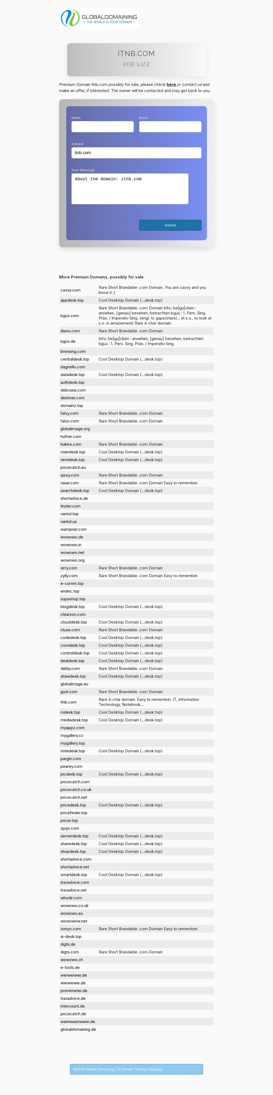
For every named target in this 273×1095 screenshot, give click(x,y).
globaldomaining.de (78, 1034)
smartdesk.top (74, 879)
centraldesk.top (75, 364)
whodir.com (71, 903)
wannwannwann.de (78, 1026)
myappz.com (73, 733)
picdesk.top (71, 779)
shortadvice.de (74, 503)
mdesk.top (70, 717)
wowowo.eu (72, 918)
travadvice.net (74, 895)
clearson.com (73, 619)
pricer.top (69, 825)
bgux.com (70, 320)
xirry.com (69, 573)
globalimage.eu (74, 689)
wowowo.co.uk (75, 910)
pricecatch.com (75, 787)
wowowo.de (72, 542)
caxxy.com (71, 295)
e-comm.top (72, 588)
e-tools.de (70, 972)
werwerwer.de (74, 980)
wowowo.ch (72, 965)
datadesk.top (73, 379)
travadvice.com (75, 887)
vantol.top (70, 519)
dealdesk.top (73, 666)
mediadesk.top (74, 725)
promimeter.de (74, 995)
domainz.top (72, 410)
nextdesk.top (73, 464)
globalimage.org (75, 434)
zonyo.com (71, 934)
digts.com (70, 957)
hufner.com (71, 441)
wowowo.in (71, 550)
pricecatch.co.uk (76, 794)
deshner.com (73, 403)
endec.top (70, 596)
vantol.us (69, 526)
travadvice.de (73, 1003)
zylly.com (69, 581)
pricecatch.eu (73, 472)
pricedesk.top (73, 810)
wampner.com (74, 534)
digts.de (68, 949)
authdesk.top (73, 387)
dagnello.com (73, 372)
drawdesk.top (73, 681)
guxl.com (69, 697)
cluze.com (70, 635)
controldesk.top (75, 658)
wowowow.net (74, 926)
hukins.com (71, 449)
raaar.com (70, 488)
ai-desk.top (71, 941)
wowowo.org (73, 565)
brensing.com (73, 356)
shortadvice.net (75, 872)
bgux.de (68, 346)
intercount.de (73, 1011)
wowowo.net (72, 557)
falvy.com (69, 418)
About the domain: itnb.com (129, 191)
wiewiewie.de (73, 988)
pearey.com (71, 771)
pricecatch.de (73, 1019)
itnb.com (69, 707)
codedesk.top (73, 642)
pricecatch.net (74, 802)
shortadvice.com (76, 864)
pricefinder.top (74, 818)
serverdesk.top (75, 841)
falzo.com (70, 426)
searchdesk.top (75, 495)
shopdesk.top (73, 856)
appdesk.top (72, 305)
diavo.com (70, 336)
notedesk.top (73, 756)
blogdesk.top (73, 611)
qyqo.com (70, 833)
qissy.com (70, 480)
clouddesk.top (74, 627)
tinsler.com (71, 511)
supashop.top (73, 604)
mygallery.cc (72, 740)
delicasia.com (73, 395)
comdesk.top (73, 650)
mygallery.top (73, 748)
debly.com (70, 673)
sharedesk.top (74, 849)
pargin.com (71, 763)
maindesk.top (73, 457)
